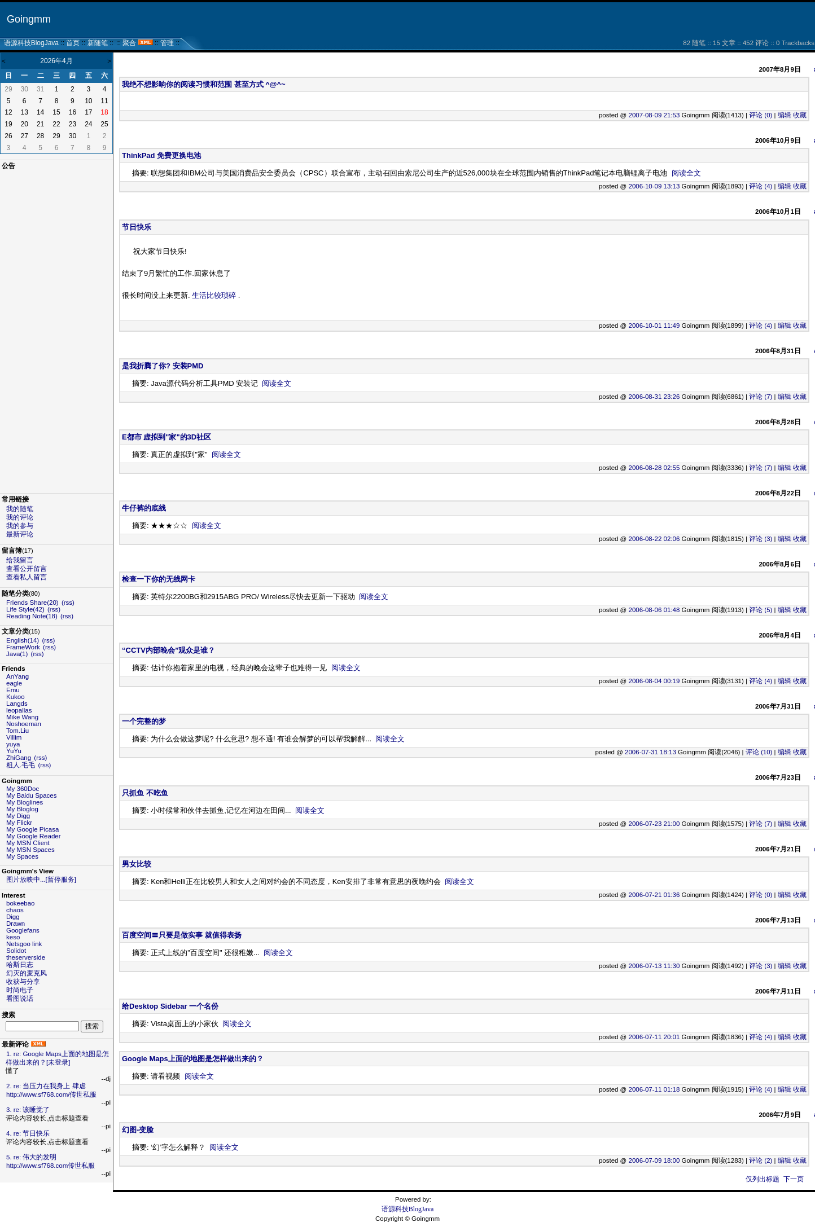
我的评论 (19, 517)
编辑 (784, 115)
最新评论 (19, 534)
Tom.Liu (17, 730)
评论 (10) (759, 752)
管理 (167, 43)
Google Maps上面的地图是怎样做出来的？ (193, 1058)
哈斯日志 (19, 964)
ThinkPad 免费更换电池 (161, 155)
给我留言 (19, 560)
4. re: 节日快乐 (28, 1133)
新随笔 (97, 43)
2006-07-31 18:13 (650, 752)
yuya (13, 744)
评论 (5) (760, 609)
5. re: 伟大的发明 (31, 1157)
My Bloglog (22, 809)
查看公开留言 (26, 568)
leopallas (19, 710)
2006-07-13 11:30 (654, 965)
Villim (13, 737)
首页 (73, 43)
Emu (13, 690)
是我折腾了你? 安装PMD (162, 366)
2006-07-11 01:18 (654, 1089)
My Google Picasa (32, 829)
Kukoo (15, 696)
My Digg (18, 815)
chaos (15, 910)
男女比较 (136, 864)
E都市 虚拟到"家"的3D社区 (166, 437)
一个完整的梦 (144, 721)
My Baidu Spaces (31, 795)
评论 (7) (760, 396)
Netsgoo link (24, 943)
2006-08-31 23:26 (654, 396)
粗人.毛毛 (20, 765)
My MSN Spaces (30, 849)
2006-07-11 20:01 (654, 1037)
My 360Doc (22, 788)
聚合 (129, 43)
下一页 (793, 1179)
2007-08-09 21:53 (654, 115)
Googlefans (23, 930)
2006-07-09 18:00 (654, 1160)
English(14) (22, 640)
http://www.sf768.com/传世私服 (51, 1094)
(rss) (68, 602)
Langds (17, 703)
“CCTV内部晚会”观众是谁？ (168, 650)
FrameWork (23, 647)
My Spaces (22, 856)
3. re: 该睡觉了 (28, 1109)
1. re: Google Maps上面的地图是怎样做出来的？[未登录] (57, 1058)
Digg (13, 916)
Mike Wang (22, 717)
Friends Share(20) (32, 602)
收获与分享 (23, 981)
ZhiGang (18, 757)
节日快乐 (136, 227)
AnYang (17, 676)
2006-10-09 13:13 (654, 186)
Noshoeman (23, 723)
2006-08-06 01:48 (654, 609)
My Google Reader (33, 836)
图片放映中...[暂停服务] (41, 879)
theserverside (25, 957)
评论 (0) (760, 115)
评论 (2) (760, 1160)
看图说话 (19, 998)
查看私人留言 (26, 577)
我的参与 (19, 525)
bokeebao (20, 903)
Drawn (15, 923)
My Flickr (19, 822)
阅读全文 (686, 173)
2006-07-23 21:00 (654, 823)
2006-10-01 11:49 (654, 325)
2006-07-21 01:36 (654, 894)
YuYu (13, 751)
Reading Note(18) (32, 616)
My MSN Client (28, 842)
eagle (14, 683)
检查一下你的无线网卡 (158, 579)
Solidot (16, 950)
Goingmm (29, 19)
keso (13, 937)
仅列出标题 (762, 1179)
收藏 (800, 115)
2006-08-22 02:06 (654, 538)
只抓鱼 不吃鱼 (145, 793)
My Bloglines (24, 802)
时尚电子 (19, 990)
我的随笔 (19, 508)
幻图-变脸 (138, 1130)
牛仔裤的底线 (144, 508)
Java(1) (17, 653)
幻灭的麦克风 (26, 973)
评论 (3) (760, 538)
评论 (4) (760, 186)
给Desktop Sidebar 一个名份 (170, 1006)
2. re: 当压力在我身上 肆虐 (46, 1086)
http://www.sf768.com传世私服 (50, 1165)
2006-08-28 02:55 (654, 467)
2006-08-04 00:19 (654, 681)
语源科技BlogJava (31, 43)
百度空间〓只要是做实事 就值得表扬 (182, 935)
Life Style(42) (25, 609)
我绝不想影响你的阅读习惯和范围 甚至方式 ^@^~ (204, 84)
